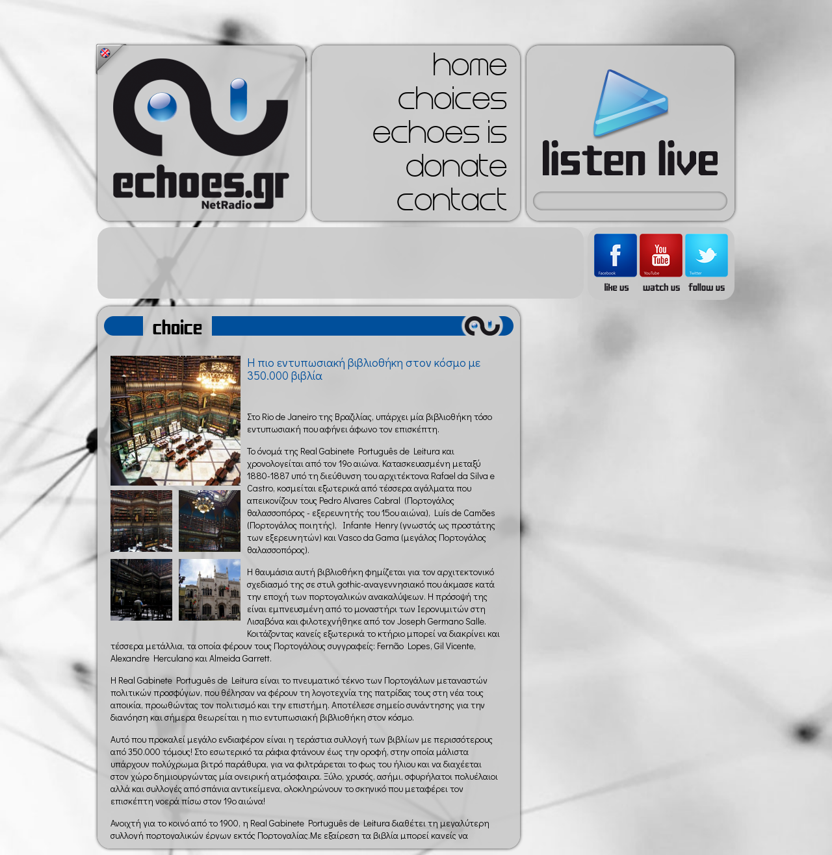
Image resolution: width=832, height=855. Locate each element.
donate (456, 170)
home (470, 69)
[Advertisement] (340, 263)
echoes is (439, 136)
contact (451, 204)
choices (452, 102)
